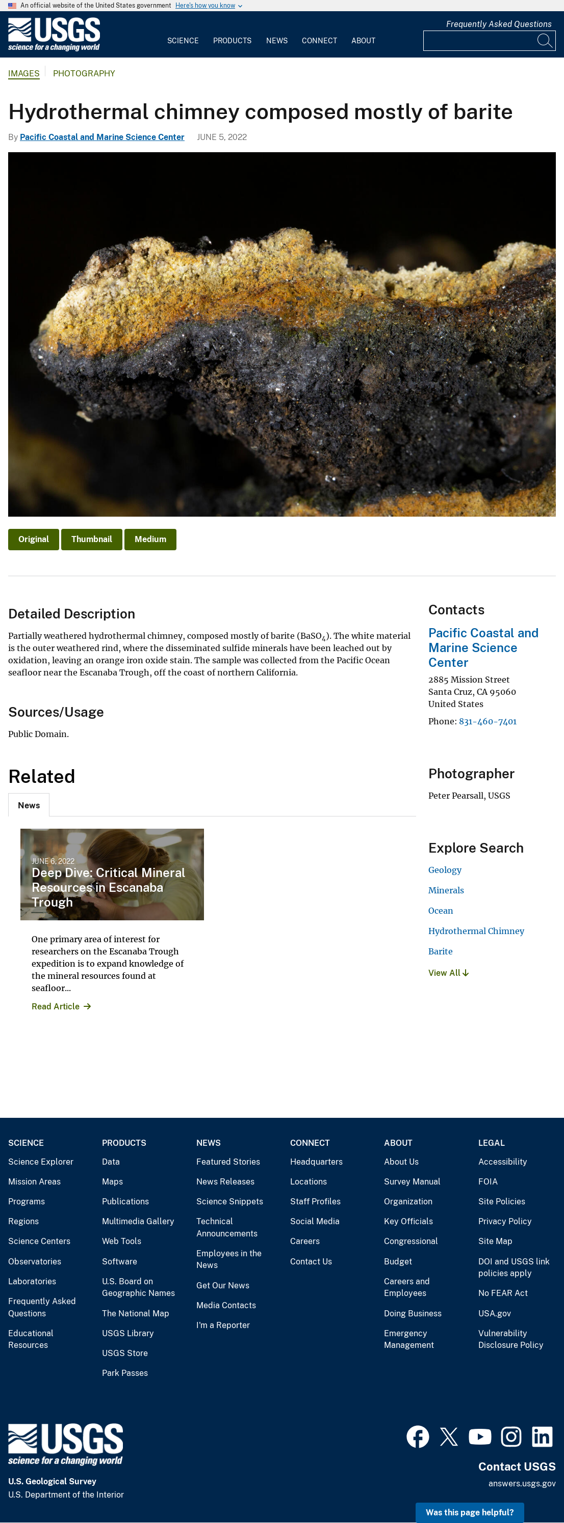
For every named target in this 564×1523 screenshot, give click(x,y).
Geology (445, 870)
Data (111, 1162)
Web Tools (121, 1241)
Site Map (495, 1241)
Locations (308, 1182)
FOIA (488, 1182)
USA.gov (494, 1313)
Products (232, 41)
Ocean (440, 911)
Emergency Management (409, 1339)
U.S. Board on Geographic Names (138, 1288)
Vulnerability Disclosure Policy (511, 1339)
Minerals (446, 890)
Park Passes (125, 1373)
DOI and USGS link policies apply (514, 1268)
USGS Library (128, 1333)
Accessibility (502, 1162)
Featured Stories (228, 1162)
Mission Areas (34, 1182)
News (277, 41)
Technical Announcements (227, 1227)
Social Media (315, 1221)
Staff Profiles (315, 1201)
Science (183, 41)
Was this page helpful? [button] (470, 1512)
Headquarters (316, 1162)
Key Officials (408, 1221)
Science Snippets (229, 1201)
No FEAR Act (503, 1293)
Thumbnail (91, 539)
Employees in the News (229, 1260)
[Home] (54, 49)
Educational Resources (31, 1339)
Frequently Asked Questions (499, 24)
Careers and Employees (407, 1288)
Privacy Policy (505, 1221)
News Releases (225, 1182)
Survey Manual (412, 1182)
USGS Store (125, 1353)
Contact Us (311, 1261)
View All (448, 973)
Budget (398, 1261)
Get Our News (222, 1285)
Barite (440, 951)
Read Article (56, 1006)
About (363, 41)
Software (119, 1261)
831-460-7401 (488, 721)
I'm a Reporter (223, 1325)
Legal (491, 1143)
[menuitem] (183, 34)
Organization (408, 1201)
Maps (112, 1182)
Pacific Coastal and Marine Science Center (102, 137)
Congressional (411, 1241)
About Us (401, 1162)
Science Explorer (40, 1162)
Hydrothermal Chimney (476, 931)
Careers (305, 1241)
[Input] (489, 41)
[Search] (545, 41)
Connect (319, 41)
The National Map (135, 1313)
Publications (125, 1201)
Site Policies (501, 1201)
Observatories (34, 1261)
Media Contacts (226, 1305)
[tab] (28, 804)
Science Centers (39, 1241)
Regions (23, 1221)
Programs (26, 1201)
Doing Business (413, 1313)
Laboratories (32, 1281)
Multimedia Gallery (138, 1221)
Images (24, 73)
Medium (150, 539)
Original (33, 539)
